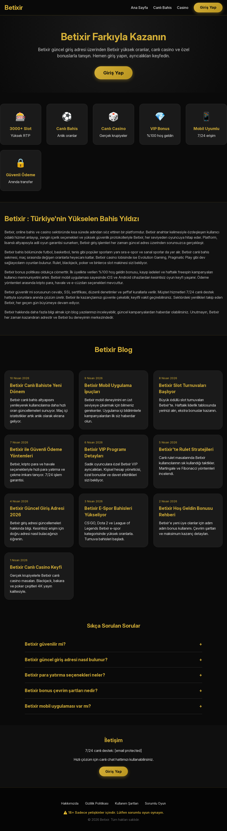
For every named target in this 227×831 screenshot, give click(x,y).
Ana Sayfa (139, 7)
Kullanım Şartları (126, 803)
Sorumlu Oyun (155, 803)
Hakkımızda (69, 803)
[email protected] (128, 750)
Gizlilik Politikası (96, 803)
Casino (182, 7)
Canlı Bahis (162, 7)
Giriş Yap (208, 7)
